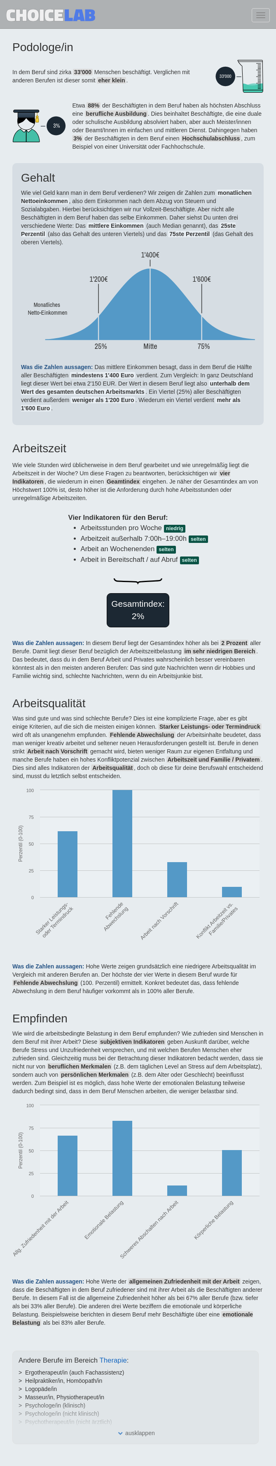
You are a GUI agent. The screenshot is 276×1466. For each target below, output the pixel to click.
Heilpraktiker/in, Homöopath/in (64, 1380)
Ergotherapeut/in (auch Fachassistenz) (74, 1372)
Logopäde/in (41, 1389)
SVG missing (228, 76)
